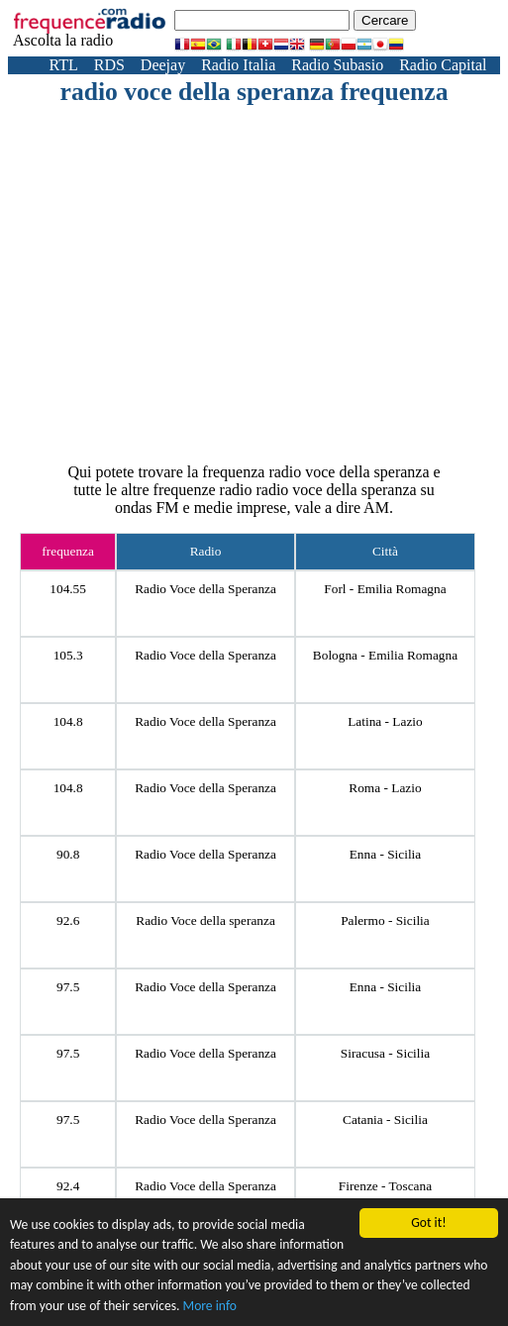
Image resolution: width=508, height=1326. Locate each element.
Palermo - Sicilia (385, 920)
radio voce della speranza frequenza (254, 91)
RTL (63, 64)
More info (210, 1306)
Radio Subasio (337, 64)
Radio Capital (442, 64)
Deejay (163, 64)
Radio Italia (238, 64)
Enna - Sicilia (386, 854)
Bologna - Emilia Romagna (385, 655)
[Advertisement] (282, 255)
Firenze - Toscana (385, 1185)
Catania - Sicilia (385, 1119)
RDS (109, 64)
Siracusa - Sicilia (385, 1053)
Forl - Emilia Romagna (385, 588)
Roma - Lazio (385, 787)
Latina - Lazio (385, 721)
